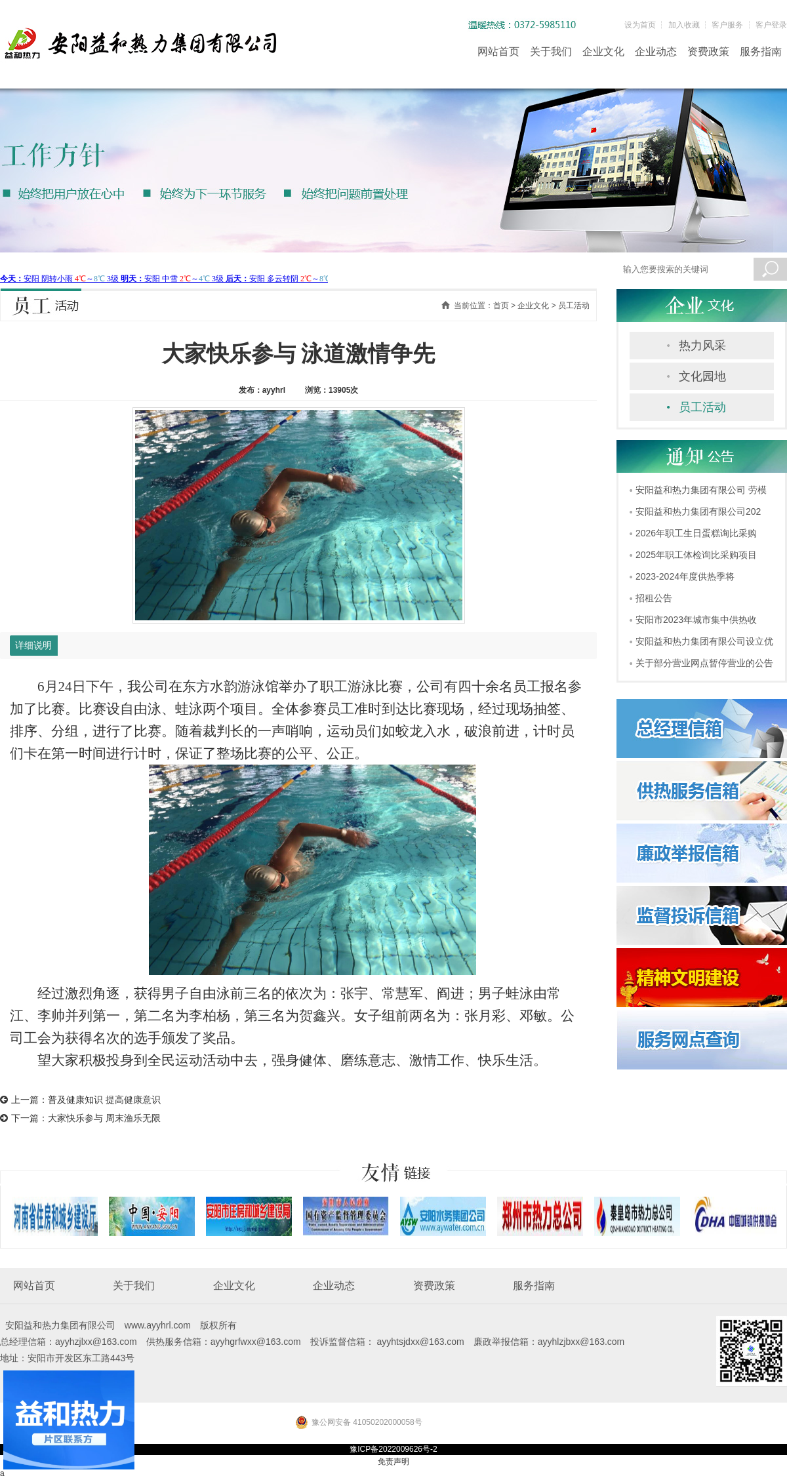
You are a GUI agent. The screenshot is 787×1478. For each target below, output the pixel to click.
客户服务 (727, 25)
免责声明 (393, 1461)
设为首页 (640, 25)
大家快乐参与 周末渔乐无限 (104, 1118)
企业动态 (656, 51)
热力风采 (702, 345)
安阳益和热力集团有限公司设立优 (704, 641)
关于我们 (551, 51)
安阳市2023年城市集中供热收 (696, 619)
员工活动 (702, 407)
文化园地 (702, 376)
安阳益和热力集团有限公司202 (698, 511)
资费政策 (708, 51)
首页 (501, 305)
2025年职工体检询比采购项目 (696, 554)
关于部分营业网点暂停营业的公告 (704, 663)
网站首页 (498, 51)
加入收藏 (684, 25)
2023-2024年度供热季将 (685, 576)
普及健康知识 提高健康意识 (104, 1099)
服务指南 (761, 51)
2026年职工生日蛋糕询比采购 (696, 533)
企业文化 (603, 51)
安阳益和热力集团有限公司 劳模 (701, 490)
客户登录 (771, 25)
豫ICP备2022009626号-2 (393, 1449)
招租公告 (654, 598)
